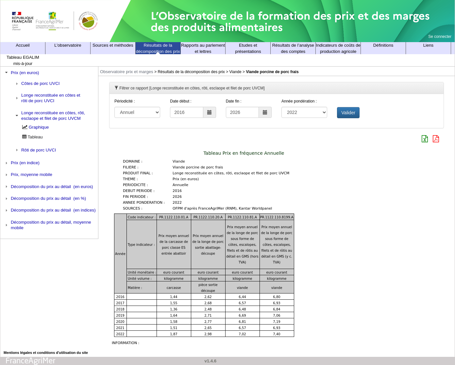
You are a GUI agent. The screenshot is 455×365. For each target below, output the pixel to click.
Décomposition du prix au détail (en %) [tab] (45, 198)
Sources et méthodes (113, 45)
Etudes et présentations (248, 48)
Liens (428, 45)
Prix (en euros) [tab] (21, 72)
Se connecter (439, 36)
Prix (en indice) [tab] (22, 163)
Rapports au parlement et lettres (203, 48)
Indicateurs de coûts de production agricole (338, 48)
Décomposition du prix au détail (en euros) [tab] (48, 186)
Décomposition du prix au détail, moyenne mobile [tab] (47, 225)
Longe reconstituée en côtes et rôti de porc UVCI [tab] (47, 98)
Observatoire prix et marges (126, 71)
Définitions (383, 45)
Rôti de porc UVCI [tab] (35, 149)
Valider (348, 112)
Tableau (35, 137)
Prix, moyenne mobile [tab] (28, 174)
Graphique (39, 127)
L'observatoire (67, 45)
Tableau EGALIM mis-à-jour (23, 60)
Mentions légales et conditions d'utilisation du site (46, 353)
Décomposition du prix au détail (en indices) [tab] (50, 210)
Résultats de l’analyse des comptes (293, 48)
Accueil (23, 45)
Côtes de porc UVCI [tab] (37, 83)
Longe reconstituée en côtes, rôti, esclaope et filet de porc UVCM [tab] (49, 115)
